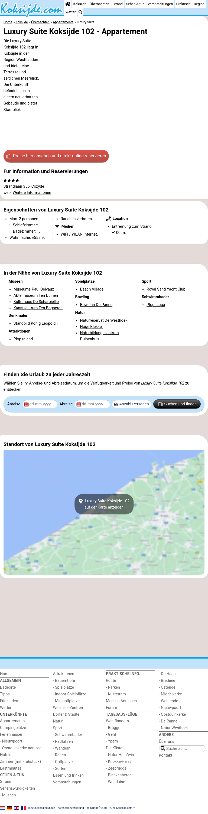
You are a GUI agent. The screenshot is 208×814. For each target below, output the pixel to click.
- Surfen (59, 768)
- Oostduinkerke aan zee (20, 748)
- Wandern (61, 748)
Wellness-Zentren (68, 707)
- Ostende (167, 687)
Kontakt (166, 755)
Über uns (166, 741)
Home (5, 674)
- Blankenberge (119, 775)
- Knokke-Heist (118, 761)
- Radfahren (63, 741)
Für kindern (10, 701)
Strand (118, 4)
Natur (58, 721)
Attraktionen (63, 674)
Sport (58, 728)
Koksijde (79, 4)
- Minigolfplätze (66, 701)
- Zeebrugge (116, 768)
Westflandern (117, 721)
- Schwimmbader (67, 734)
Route (111, 680)
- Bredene (167, 680)
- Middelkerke (170, 694)
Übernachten (99, 4)
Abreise (67, 404)
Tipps (5, 694)
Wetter (71, 12)
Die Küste (114, 748)
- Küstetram (116, 694)
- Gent (111, 734)
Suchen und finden (177, 404)
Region (199, 4)
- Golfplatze (63, 762)
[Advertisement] (104, 254)
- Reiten (59, 755)
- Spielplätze (63, 687)
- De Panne (168, 721)
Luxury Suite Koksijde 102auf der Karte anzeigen (104, 504)
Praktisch (183, 4)
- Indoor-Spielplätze (69, 694)
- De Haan (167, 674)
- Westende (168, 701)
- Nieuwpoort (11, 741)
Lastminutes (10, 768)
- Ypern (112, 741)
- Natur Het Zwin (120, 755)
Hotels (5, 755)
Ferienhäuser (11, 734)
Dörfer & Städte (66, 714)
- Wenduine (115, 782)
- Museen (8, 795)
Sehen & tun (135, 4)
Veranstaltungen (160, 4)
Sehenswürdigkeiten (17, 788)
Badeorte (8, 687)
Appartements (12, 721)
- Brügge (113, 727)
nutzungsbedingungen (41, 807)
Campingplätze (13, 727)
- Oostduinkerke (172, 714)
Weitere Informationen (32, 192)
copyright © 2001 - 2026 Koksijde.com (110, 807)
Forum (111, 707)
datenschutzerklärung (71, 807)
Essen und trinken (68, 775)
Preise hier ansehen (56, 155)
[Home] (68, 4)
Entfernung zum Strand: (132, 226)
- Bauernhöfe (64, 680)
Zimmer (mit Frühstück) (20, 761)
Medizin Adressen (121, 701)
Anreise (14, 404)
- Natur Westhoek (174, 728)
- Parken (113, 687)
